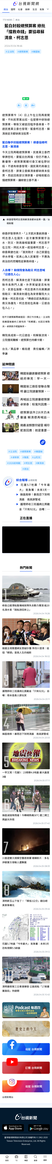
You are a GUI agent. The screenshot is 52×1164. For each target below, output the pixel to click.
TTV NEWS (7, 19)
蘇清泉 (40, 463)
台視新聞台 (7, 1095)
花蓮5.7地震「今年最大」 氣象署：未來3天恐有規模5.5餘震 (34, 487)
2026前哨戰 (14, 463)
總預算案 (23, 51)
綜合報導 (22, 480)
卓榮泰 (15, 457)
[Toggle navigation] (45, 1156)
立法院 (10, 51)
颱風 (26, 457)
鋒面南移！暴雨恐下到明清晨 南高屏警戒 (34, 496)
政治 (18, 19)
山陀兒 (37, 457)
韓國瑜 (36, 51)
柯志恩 (29, 463)
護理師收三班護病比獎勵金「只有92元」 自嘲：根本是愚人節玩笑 (34, 505)
